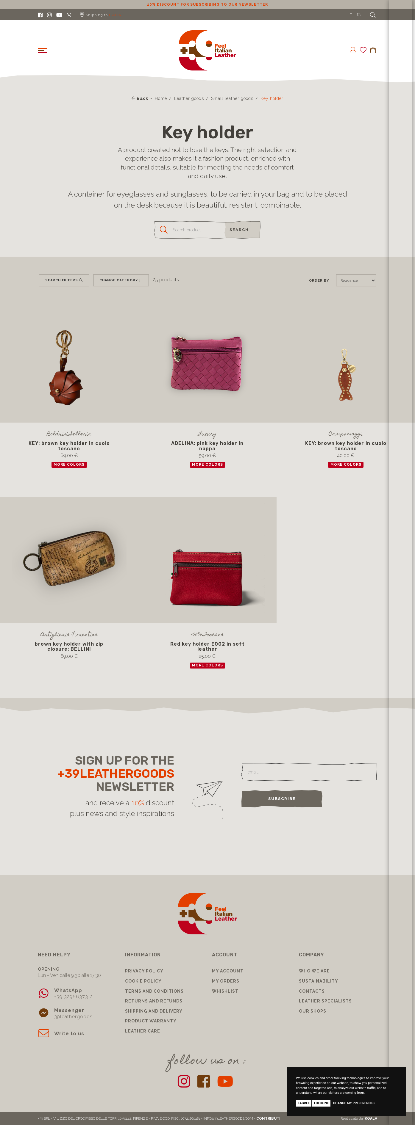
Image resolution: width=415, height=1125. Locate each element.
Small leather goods (232, 98)
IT (350, 14)
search (239, 229)
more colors (69, 464)
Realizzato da (359, 1118)
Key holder (271, 98)
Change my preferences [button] (354, 1103)
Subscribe (282, 798)
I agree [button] (304, 1103)
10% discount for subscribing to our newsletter (207, 4)
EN (359, 14)
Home (161, 98)
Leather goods (189, 98)
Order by (319, 280)
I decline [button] (321, 1103)
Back (140, 98)
